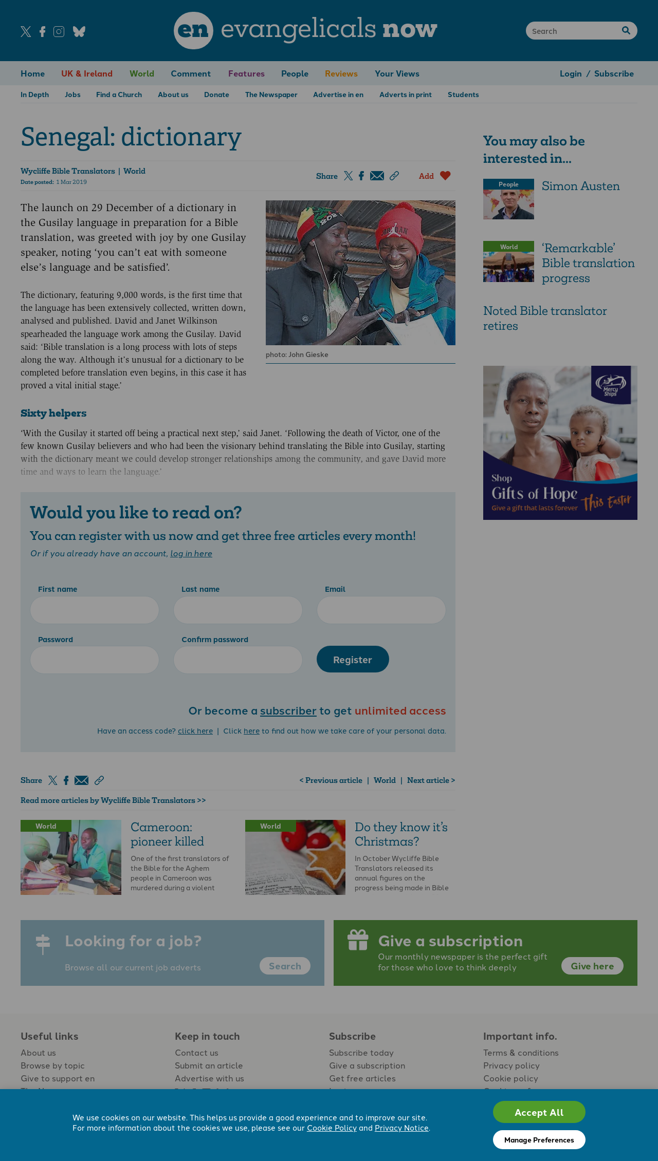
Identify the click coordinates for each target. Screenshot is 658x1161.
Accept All (539, 1112)
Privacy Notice (402, 1127)
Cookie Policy (332, 1127)
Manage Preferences (539, 1139)
